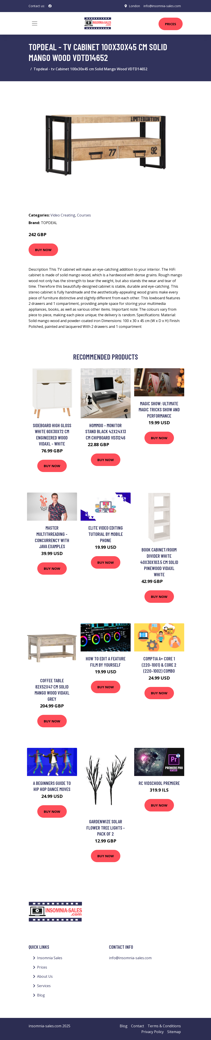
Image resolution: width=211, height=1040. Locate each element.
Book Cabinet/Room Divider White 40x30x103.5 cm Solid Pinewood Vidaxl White (159, 562)
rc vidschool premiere (159, 783)
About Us (45, 976)
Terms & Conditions (164, 1025)
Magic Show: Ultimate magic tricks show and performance (159, 409)
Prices (170, 24)
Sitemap (174, 1031)
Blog (41, 995)
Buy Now (43, 250)
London (134, 6)
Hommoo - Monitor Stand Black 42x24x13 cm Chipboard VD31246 (105, 431)
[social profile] (50, 6)
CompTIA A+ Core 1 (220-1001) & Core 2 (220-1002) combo (159, 665)
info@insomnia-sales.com (162, 6)
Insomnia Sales (49, 957)
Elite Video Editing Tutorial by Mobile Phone (105, 534)
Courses (84, 215)
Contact (137, 1025)
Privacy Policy (152, 1031)
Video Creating (62, 215)
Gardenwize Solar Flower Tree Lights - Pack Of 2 (105, 827)
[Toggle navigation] (35, 23)
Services (44, 985)
